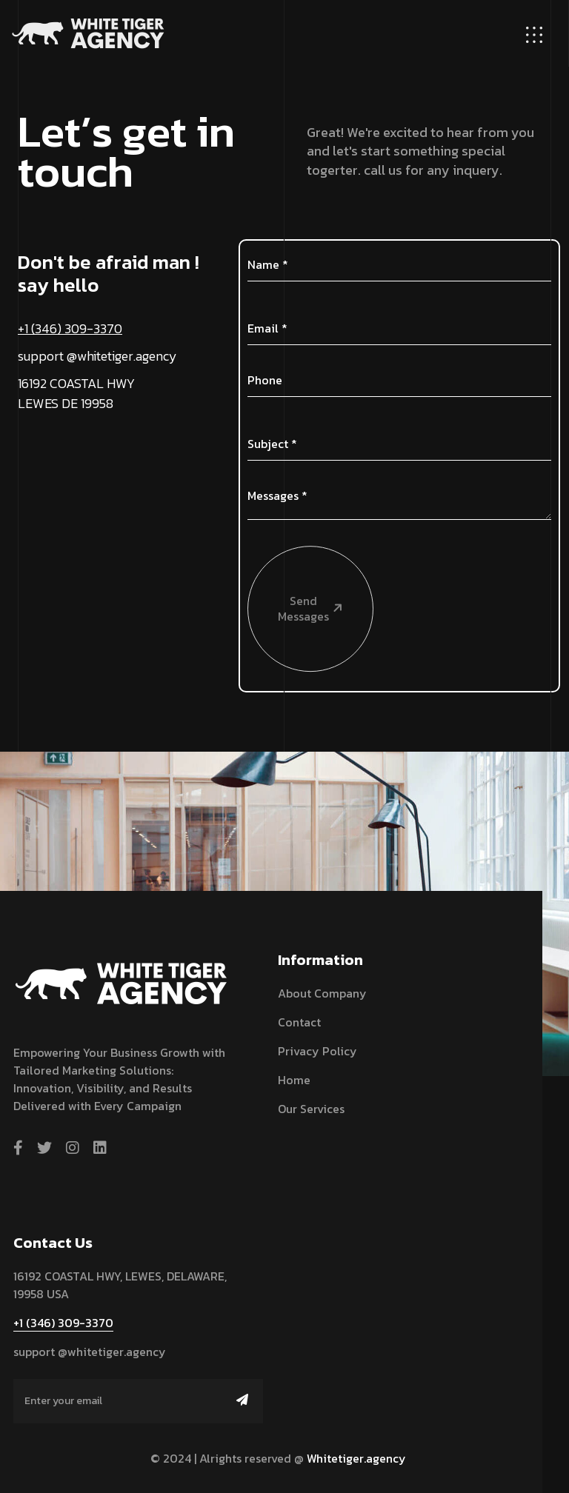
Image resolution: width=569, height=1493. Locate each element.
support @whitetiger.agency (97, 356)
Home (294, 1080)
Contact (299, 1022)
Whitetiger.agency (356, 1458)
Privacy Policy (317, 1051)
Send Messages (296, 549)
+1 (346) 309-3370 (70, 328)
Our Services (311, 1109)
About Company (322, 993)
